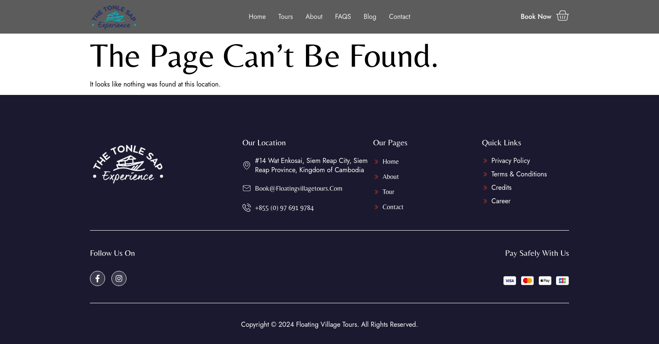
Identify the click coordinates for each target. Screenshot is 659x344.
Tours (285, 16)
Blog (370, 16)
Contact (400, 16)
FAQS (343, 16)
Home (257, 16)
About (314, 16)
